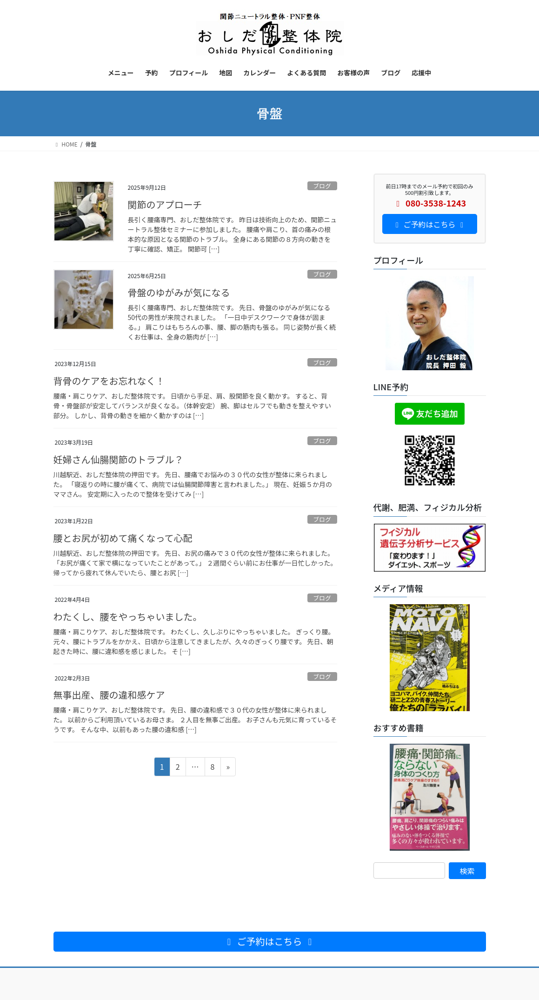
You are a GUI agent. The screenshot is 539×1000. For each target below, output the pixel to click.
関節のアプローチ (165, 204)
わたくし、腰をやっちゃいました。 (127, 616)
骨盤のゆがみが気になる (179, 292)
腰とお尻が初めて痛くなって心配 (123, 538)
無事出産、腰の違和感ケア (109, 694)
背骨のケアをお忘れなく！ (109, 380)
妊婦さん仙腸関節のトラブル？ (118, 459)
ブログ (322, 185)
